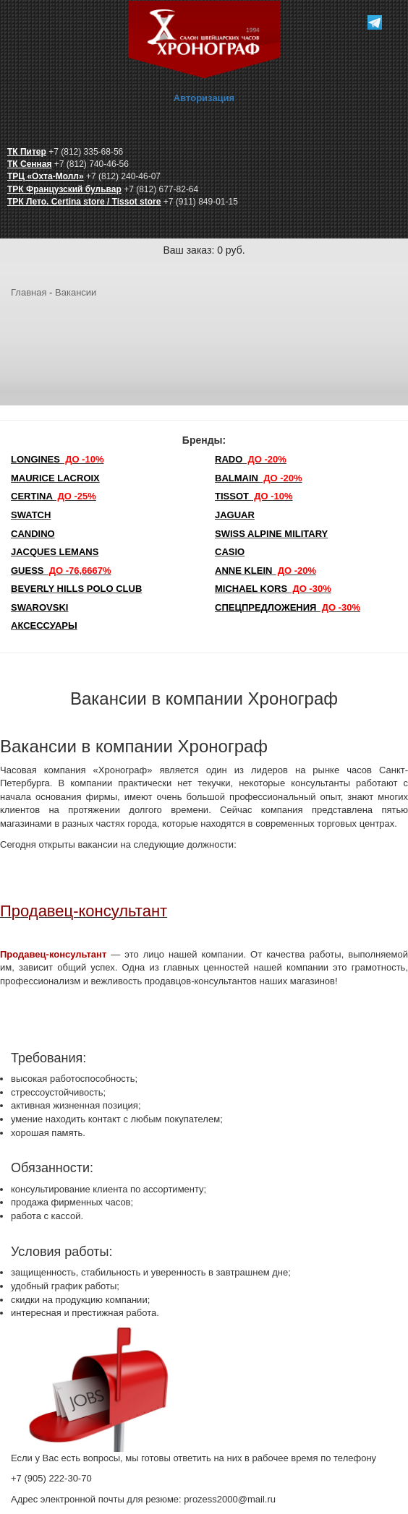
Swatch (31, 514)
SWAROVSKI (39, 607)
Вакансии (75, 292)
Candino (33, 533)
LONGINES (57, 459)
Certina (53, 496)
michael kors (273, 588)
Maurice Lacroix (55, 478)
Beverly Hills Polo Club (76, 588)
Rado (250, 459)
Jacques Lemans (54, 551)
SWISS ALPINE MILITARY (271, 533)
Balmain (258, 478)
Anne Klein (265, 570)
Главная (28, 292)
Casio (230, 551)
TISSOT (254, 496)
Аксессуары (44, 625)
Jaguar (235, 514)
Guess (61, 570)
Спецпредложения (287, 607)
